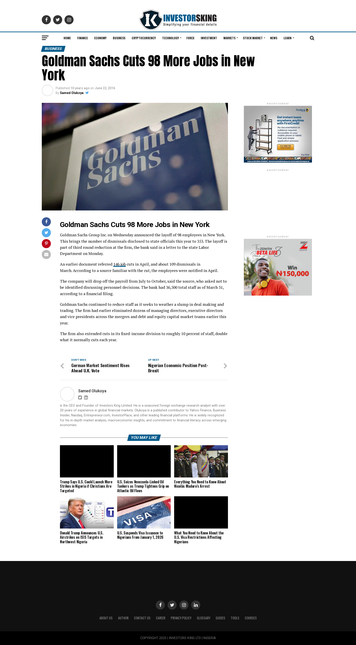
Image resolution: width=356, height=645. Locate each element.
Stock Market (253, 37)
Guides (220, 617)
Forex (190, 37)
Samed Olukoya (72, 93)
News (273, 37)
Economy (100, 37)
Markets (229, 37)
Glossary (203, 617)
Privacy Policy (181, 617)
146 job (119, 264)
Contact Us (142, 617)
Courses (251, 617)
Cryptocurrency (144, 37)
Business (119, 37)
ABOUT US (106, 617)
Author (123, 617)
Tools (235, 617)
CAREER (160, 617)
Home (67, 37)
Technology (170, 37)
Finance (82, 37)
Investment (209, 37)
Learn (288, 37)
